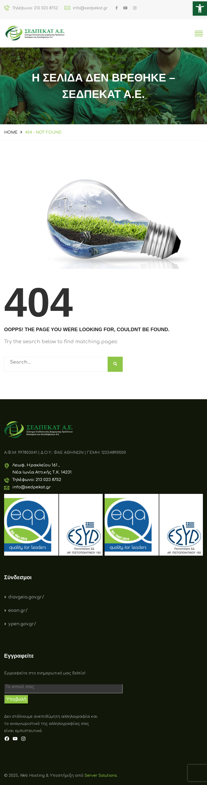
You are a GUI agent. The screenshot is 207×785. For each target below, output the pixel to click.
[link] (200, 8)
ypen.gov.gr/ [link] (22, 623)
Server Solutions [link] (101, 775)
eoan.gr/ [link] (18, 610)
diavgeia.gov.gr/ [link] (26, 597)
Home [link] (11, 132)
